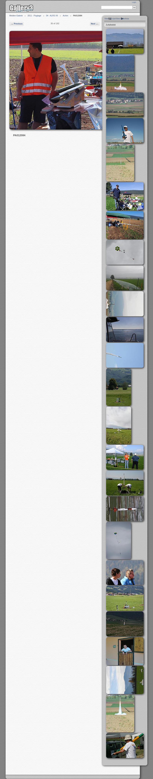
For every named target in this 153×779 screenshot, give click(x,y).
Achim (65, 16)
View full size (110, 19)
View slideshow (122, 19)
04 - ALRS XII (52, 16)
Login (134, 2)
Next (95, 24)
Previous (16, 24)
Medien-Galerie (16, 16)
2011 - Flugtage (34, 16)
